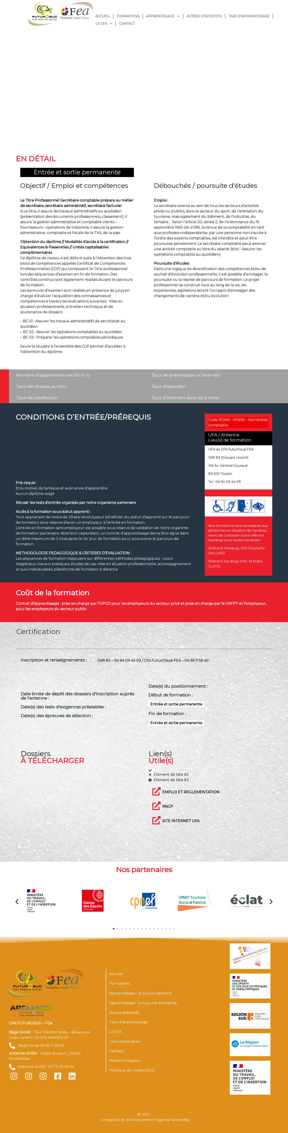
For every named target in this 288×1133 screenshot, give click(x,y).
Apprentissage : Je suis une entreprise (143, 1003)
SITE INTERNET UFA (180, 821)
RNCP (167, 806)
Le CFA (103, 23)
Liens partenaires (124, 1041)
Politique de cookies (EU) (131, 1070)
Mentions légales (124, 1060)
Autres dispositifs (204, 16)
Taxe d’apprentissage (249, 16)
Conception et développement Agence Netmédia (144, 1120)
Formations (128, 16)
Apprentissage (163, 16)
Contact (127, 24)
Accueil (102, 16)
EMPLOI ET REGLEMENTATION (190, 792)
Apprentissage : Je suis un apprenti (140, 993)
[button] (17, 901)
